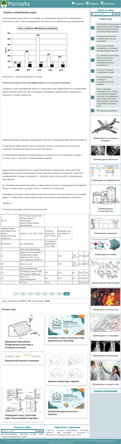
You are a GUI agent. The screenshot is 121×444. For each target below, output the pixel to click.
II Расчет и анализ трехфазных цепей (105, 71)
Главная (79, 3)
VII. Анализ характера (107, 110)
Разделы (94, 3)
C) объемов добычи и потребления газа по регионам (106, 38)
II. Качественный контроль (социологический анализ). (105, 80)
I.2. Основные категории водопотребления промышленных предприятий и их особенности (108, 60)
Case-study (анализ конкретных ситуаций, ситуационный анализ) (107, 48)
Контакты (109, 3)
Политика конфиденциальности (103, 441)
